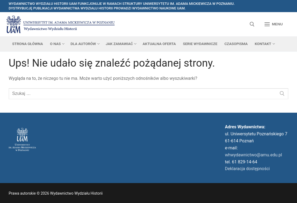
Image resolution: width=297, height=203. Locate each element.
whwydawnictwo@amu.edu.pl (253, 154)
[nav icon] (273, 24)
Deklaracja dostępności (247, 168)
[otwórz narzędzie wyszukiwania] (252, 24)
